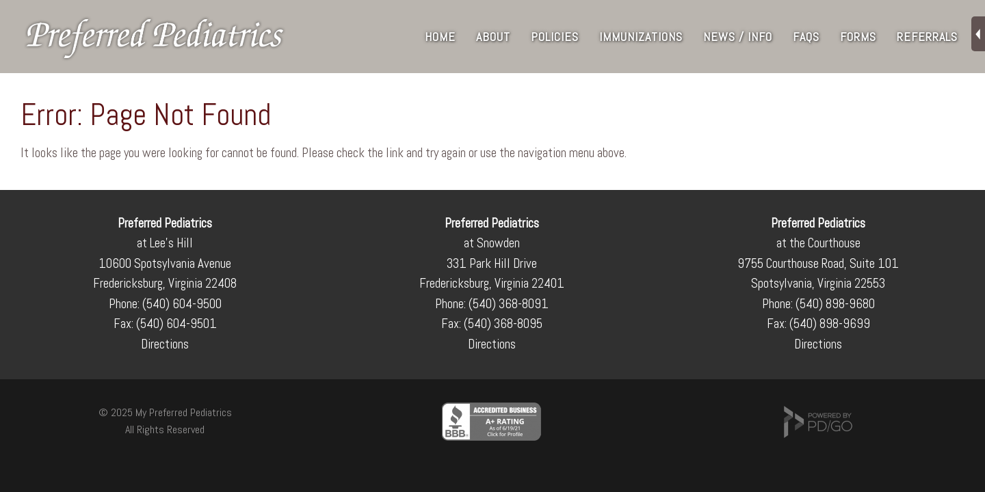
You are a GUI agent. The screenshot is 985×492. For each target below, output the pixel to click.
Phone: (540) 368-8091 (492, 303)
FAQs (806, 36)
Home (440, 36)
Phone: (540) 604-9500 (165, 303)
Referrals (927, 36)
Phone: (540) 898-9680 (818, 303)
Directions (165, 344)
